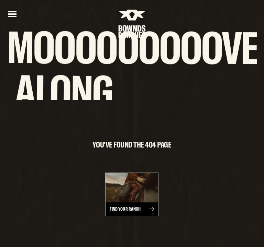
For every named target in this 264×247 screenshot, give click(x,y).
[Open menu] (12, 13)
